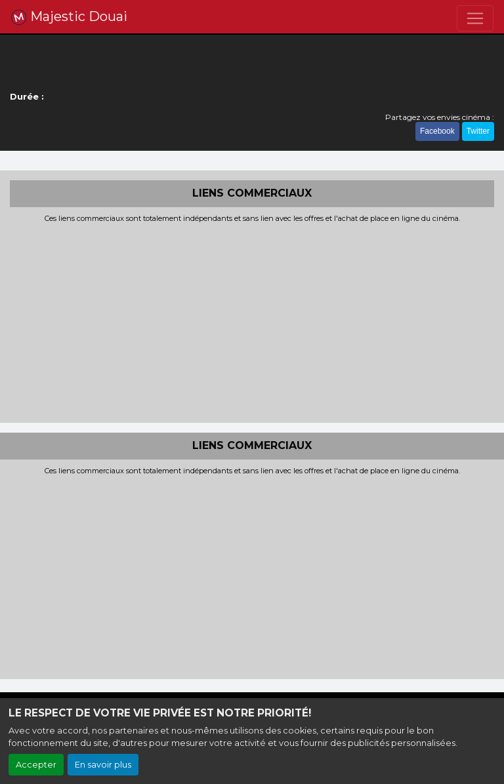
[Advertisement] (252, 321)
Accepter (36, 765)
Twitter (478, 131)
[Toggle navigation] (475, 18)
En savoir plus (103, 765)
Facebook (437, 131)
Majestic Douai (68, 17)
